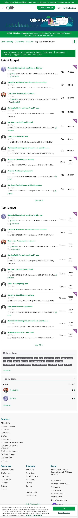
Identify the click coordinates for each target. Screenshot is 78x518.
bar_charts (50, 361)
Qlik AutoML (5, 433)
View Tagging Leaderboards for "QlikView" (39, 378)
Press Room (30, 473)
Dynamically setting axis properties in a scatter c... (28, 148)
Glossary (4, 483)
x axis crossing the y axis (18, 136)
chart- (60, 364)
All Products (5, 423)
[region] (38, 511)
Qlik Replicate (6, 439)
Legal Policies (56, 480)
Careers (29, 486)
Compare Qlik (6, 479)
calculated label (9, 364)
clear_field (67, 364)
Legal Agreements (57, 493)
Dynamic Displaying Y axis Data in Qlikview (25, 68)
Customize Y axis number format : (21, 94)
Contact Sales (31, 495)
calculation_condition (40, 364)
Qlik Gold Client (6, 458)
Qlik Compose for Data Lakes (12, 442)
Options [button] (74, 42)
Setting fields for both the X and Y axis (23, 108)
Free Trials (5, 476)
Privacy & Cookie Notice (60, 484)
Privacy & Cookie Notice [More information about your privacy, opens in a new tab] (34, 515)
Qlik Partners (5, 473)
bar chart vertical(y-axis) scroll (20, 122)
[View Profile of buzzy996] (15, 76)
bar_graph (59, 361)
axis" (9, 361)
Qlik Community (7, 42)
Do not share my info (59, 500)
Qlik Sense (5, 429)
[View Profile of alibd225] (15, 99)
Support (4, 489)
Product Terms (56, 497)
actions (57, 358)
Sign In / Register (69, 8)
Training (4, 486)
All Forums (19, 42)
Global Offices (31, 492)
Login (30, 2)
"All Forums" (48, 52)
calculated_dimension (23, 364)
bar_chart (24, 361)
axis (36, 358)
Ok (64, 508)
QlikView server (19, 33)
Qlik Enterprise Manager (9, 451)
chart (41, 358)
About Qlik (30, 470)
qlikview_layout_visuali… (24, 358)
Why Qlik (4, 461)
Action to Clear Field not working (21, 159)
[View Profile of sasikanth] (11, 130)
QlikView (38, 20)
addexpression (67, 358)
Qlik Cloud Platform (8, 426)
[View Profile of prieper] (10, 193)
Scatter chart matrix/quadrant (20, 171)
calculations (52, 364)
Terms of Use (56, 490)
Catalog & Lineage (8, 454)
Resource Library (7, 470)
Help (59, 8)
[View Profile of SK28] (13, 73)
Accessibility (30, 479)
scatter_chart (49, 358)
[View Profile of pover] (10, 179)
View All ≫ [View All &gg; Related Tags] (6, 370)
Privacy (29, 483)
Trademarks (55, 487)
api (5, 361)
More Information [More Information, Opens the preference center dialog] (64, 513)
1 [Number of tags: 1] (74, 390)
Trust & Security (32, 476)
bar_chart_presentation (37, 361)
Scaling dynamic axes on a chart (21, 332)
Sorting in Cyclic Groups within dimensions (25, 185)
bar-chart (16, 361)
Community (60, 52)
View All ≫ (39, 200)
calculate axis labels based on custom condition (27, 82)
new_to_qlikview (9, 358)
